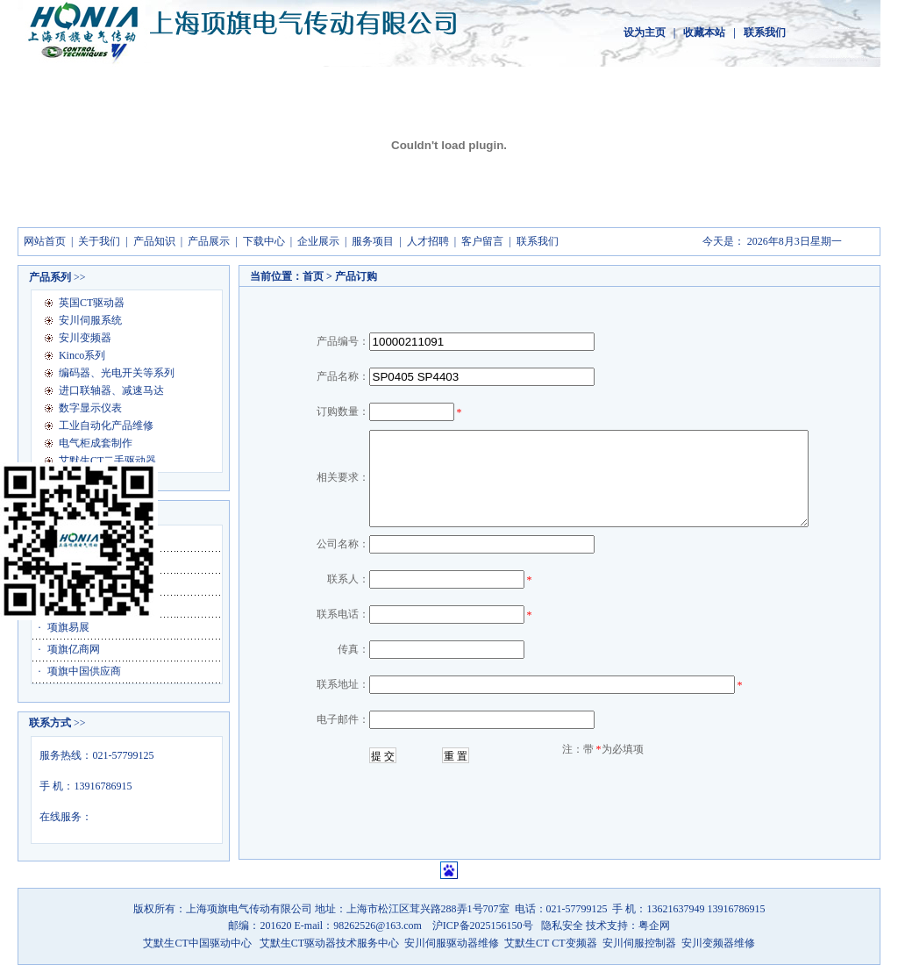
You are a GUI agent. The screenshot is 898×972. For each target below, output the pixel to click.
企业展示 (318, 241)
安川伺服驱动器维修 (451, 943)
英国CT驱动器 (92, 303)
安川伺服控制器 (640, 943)
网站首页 (45, 241)
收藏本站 (704, 32)
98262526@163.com (378, 925)
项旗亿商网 (73, 649)
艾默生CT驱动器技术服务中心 (329, 943)
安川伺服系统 (90, 320)
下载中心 (264, 241)
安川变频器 (85, 338)
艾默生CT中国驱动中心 (197, 943)
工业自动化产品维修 (106, 425)
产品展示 (209, 241)
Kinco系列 (82, 355)
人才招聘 (428, 241)
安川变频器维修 (718, 943)
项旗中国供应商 (84, 671)
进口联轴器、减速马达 (111, 390)
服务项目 (373, 241)
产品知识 (154, 241)
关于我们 (99, 241)
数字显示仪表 (90, 408)
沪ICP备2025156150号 (482, 925)
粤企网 (654, 925)
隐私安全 (563, 925)
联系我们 (765, 32)
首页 (313, 276)
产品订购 (356, 276)
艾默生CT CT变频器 (550, 943)
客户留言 (482, 241)
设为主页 (645, 32)
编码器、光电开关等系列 (117, 373)
